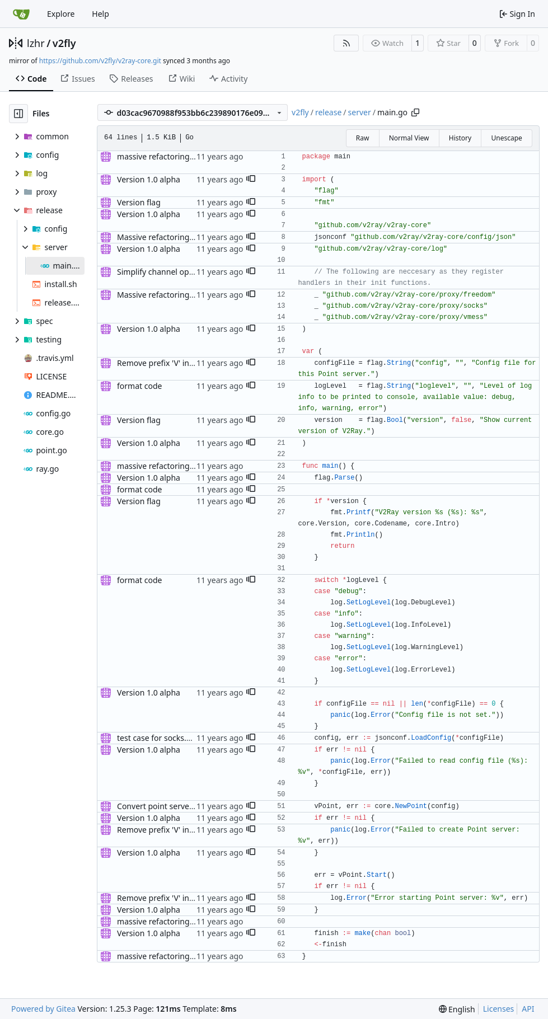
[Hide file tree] (18, 113)
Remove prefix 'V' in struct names (178, 363)
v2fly (64, 43)
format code (139, 386)
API (528, 1008)
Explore (60, 13)
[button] (250, 179)
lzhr (36, 43)
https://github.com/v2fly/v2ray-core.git (100, 60)
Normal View (409, 138)
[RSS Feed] (346, 43)
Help (100, 13)
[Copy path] (415, 112)
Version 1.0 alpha (148, 179)
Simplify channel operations (168, 271)
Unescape (506, 138)
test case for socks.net (157, 737)
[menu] (457, 1009)
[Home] (21, 14)
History (460, 138)
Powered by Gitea (43, 1008)
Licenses (498, 1008)
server (359, 112)
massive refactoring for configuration (185, 156)
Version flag (139, 202)
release (328, 112)
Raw (362, 138)
